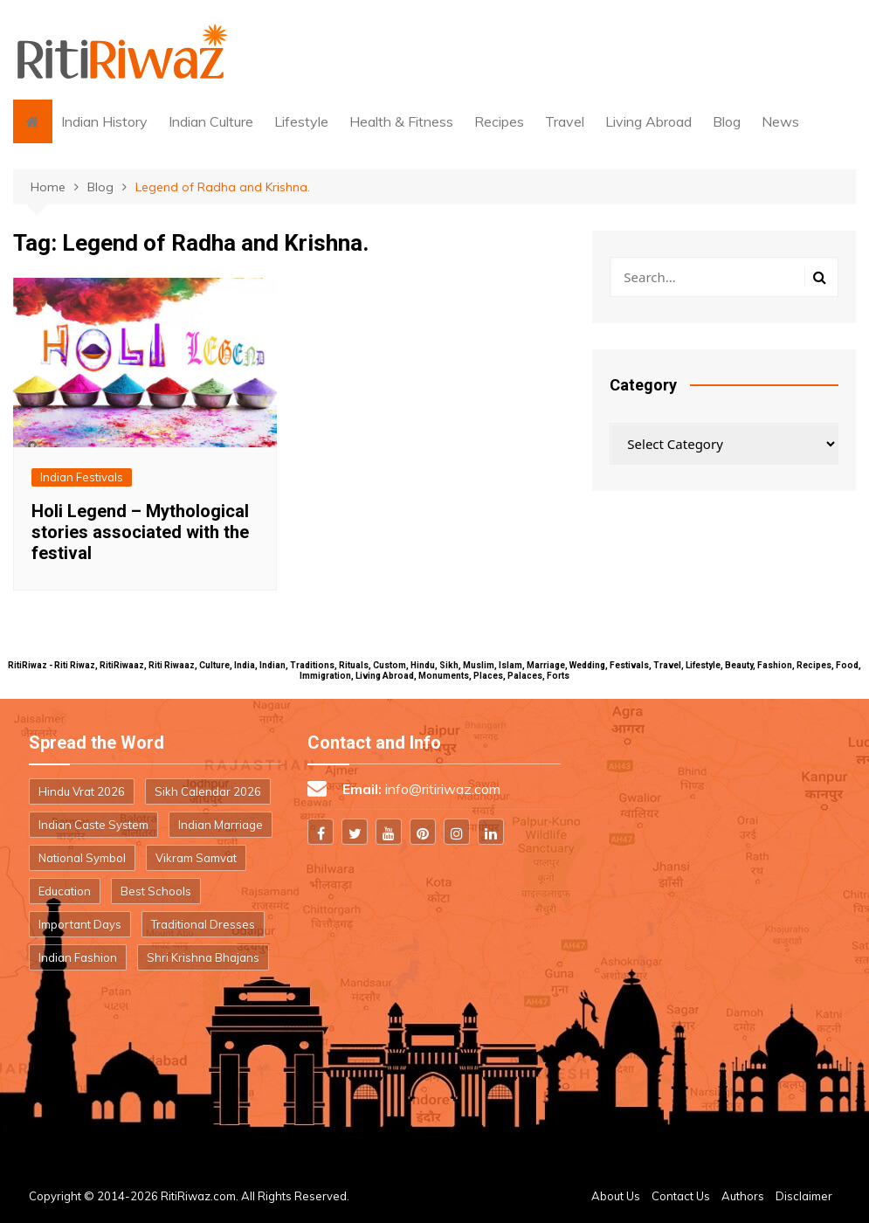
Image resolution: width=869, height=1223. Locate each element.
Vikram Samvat (196, 858)
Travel (564, 121)
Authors (742, 1196)
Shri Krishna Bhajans (203, 957)
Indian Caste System (93, 825)
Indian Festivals (81, 477)
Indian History (104, 121)
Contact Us (681, 1196)
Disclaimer (804, 1196)
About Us (615, 1196)
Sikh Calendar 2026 (208, 791)
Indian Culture (211, 121)
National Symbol (82, 858)
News (780, 121)
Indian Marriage (220, 825)
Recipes (499, 121)
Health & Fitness (401, 121)
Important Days (79, 924)
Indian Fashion (77, 957)
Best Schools (156, 891)
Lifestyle (301, 121)
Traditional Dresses (203, 924)
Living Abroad (648, 121)
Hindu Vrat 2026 (81, 791)
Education (64, 891)
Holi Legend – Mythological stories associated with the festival (140, 532)
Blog (727, 121)
